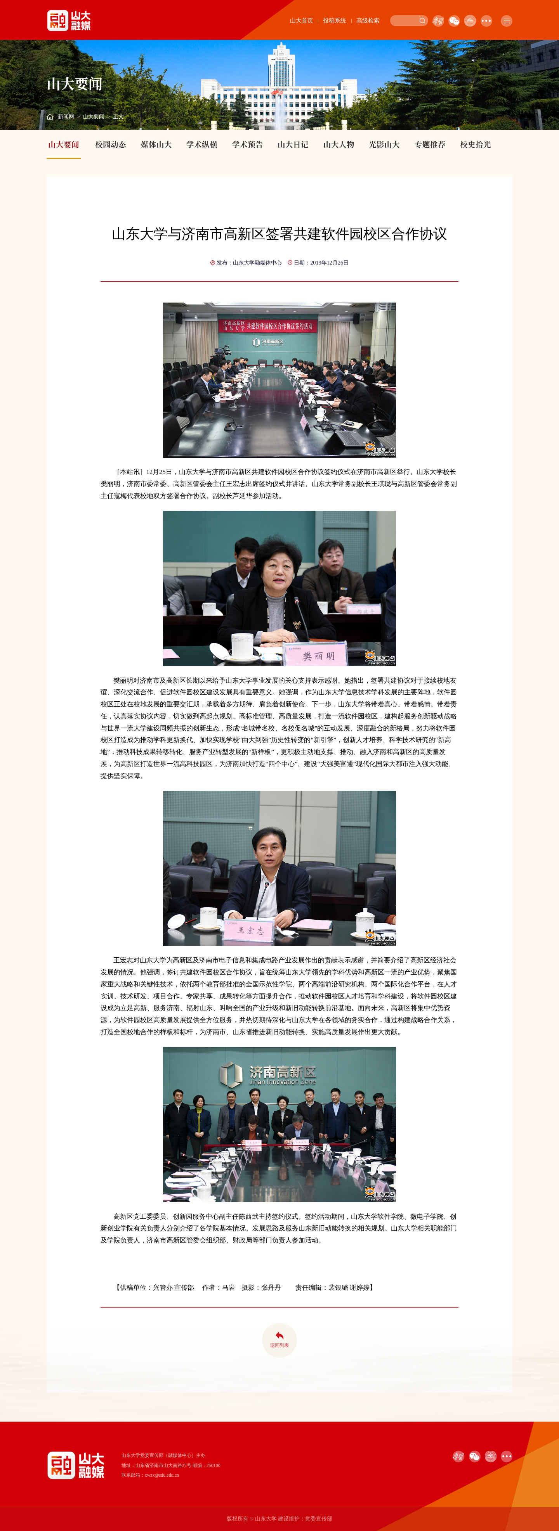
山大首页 (301, 20)
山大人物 (338, 144)
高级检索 (368, 20)
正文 (118, 116)
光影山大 (384, 144)
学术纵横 (201, 144)
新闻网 (66, 116)
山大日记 (293, 144)
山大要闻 (93, 116)
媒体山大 (156, 144)
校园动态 (110, 144)
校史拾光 (475, 144)
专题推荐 (430, 144)
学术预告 (247, 144)
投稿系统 (334, 20)
